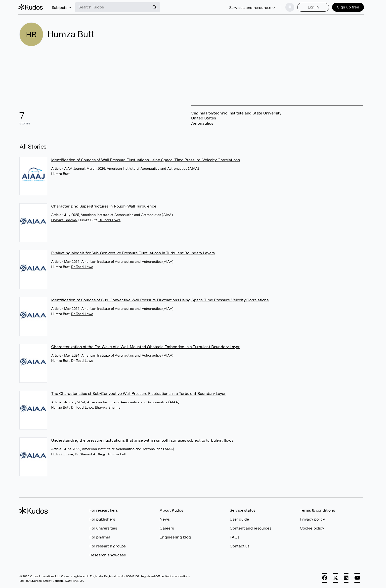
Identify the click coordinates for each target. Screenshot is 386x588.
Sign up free (347, 6)
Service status (242, 509)
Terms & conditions (317, 509)
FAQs (234, 536)
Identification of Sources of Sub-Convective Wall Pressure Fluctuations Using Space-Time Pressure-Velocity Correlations (160, 299)
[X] (335, 577)
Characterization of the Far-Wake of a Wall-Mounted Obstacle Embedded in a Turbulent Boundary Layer (145, 346)
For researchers (103, 509)
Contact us (240, 545)
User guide (239, 518)
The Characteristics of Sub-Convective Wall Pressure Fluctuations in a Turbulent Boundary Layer (138, 393)
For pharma (99, 536)
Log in (312, 6)
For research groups (107, 545)
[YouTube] (357, 577)
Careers (167, 527)
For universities (103, 527)
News (165, 518)
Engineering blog (175, 536)
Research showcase (107, 554)
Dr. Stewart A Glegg (90, 454)
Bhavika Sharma (64, 219)
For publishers (102, 518)
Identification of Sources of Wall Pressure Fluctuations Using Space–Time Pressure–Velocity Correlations (145, 159)
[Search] (156, 7)
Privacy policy (312, 518)
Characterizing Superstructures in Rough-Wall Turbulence (103, 205)
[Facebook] (324, 577)
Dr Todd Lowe (109, 219)
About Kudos (171, 509)
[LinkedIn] (346, 577)
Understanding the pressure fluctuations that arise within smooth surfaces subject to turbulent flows (142, 439)
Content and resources (250, 527)
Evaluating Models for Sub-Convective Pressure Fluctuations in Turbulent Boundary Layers (133, 252)
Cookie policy (312, 527)
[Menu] (288, 6)
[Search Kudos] (114, 7)
